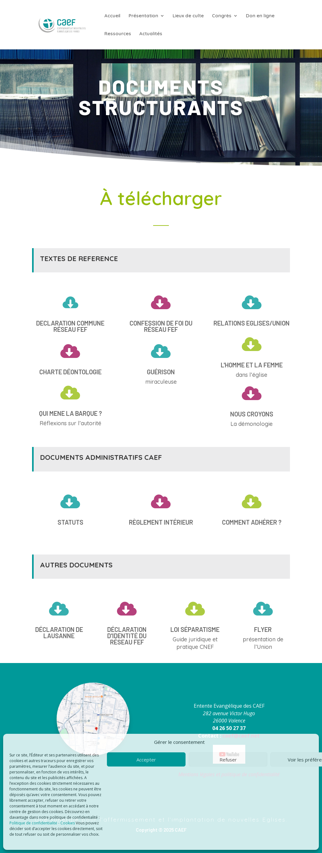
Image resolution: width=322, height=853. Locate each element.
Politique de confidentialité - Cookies (42, 823)
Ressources (117, 33)
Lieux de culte (188, 16)
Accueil (112, 16)
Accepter (146, 759)
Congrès (221, 16)
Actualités (150, 33)
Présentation (143, 16)
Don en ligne (260, 16)
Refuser (228, 759)
